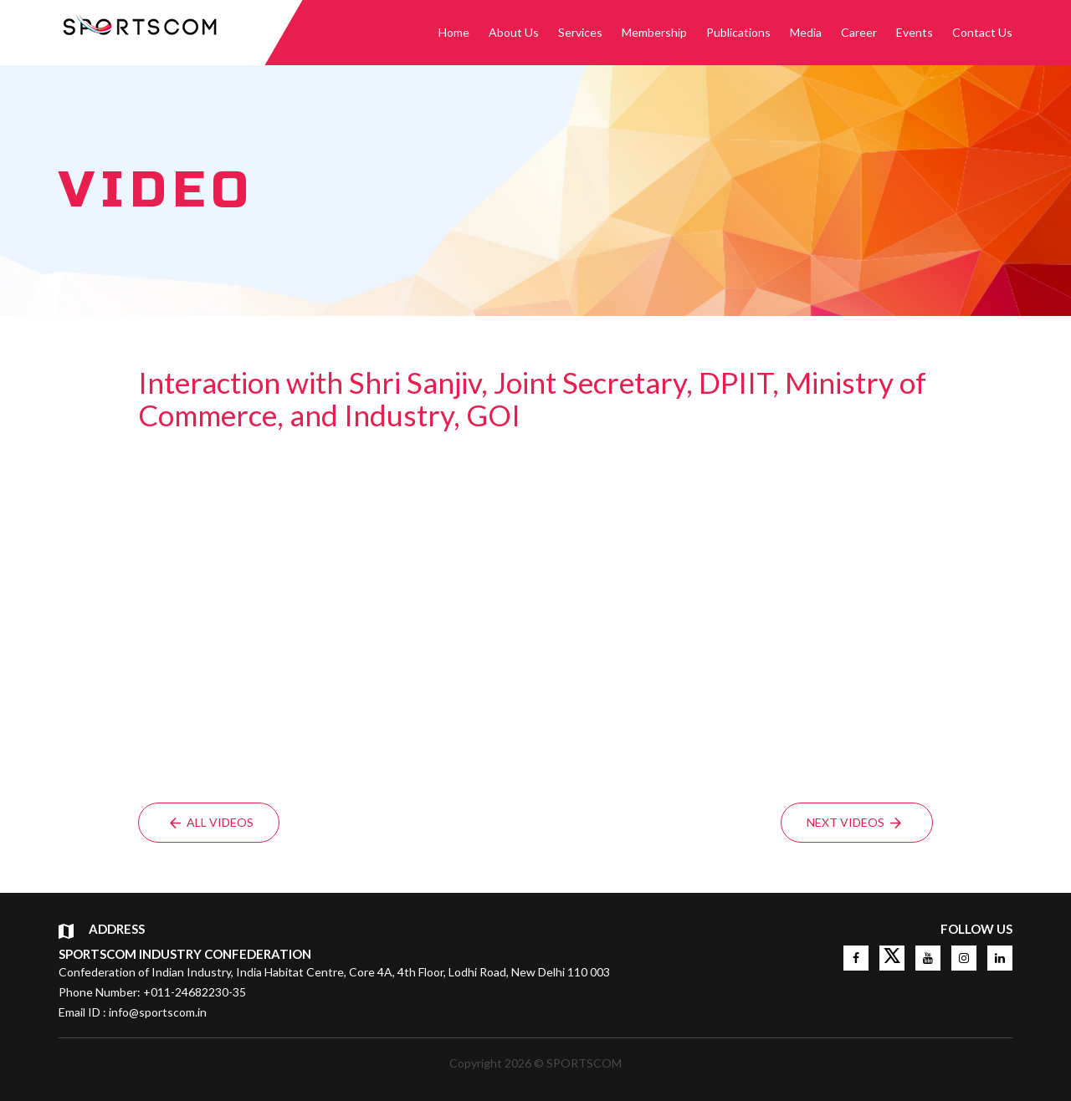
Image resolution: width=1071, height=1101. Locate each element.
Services (580, 32)
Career (859, 32)
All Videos (212, 822)
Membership (654, 32)
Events (914, 32)
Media (806, 32)
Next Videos (854, 822)
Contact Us (982, 32)
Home (453, 32)
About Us (514, 32)
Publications (738, 32)
